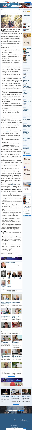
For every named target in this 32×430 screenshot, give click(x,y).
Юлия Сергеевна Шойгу (28, 55)
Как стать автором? (11, 268)
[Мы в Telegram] (24, 207)
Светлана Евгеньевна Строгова (28, 59)
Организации (15, 418)
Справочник (15, 419)
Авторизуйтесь (9, 291)
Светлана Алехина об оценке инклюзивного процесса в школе (16, 302)
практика (2, 13)
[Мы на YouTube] (28, 207)
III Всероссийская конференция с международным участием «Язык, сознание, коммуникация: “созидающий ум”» (27, 93)
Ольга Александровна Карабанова (5, 14)
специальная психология (11, 13)
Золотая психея (28, 11)
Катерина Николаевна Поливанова (28, 48)
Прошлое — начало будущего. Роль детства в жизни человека (27, 10)
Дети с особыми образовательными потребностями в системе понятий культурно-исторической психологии (16, 370)
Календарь (15, 420)
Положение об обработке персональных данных (25, 421)
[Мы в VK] (26, 207)
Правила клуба (21, 419)
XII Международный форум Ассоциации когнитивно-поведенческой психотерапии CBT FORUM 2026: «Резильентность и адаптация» (27, 87)
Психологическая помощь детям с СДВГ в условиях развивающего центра (17, 330)
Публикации (11, 2)
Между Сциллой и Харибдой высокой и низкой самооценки (27, 13)
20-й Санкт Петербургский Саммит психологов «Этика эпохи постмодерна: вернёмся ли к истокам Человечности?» (27, 97)
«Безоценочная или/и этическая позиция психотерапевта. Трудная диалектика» (5, 396)
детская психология (6, 13)
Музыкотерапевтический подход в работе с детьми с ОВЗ (17, 356)
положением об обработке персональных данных (27, 213)
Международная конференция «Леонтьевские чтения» (26, 153)
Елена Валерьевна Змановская (28, 52)
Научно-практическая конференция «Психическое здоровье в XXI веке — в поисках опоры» (27, 105)
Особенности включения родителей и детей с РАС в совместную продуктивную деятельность (6, 357)
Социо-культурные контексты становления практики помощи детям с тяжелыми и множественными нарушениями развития (16, 343)
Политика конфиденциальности (23, 420)
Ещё (17, 2)
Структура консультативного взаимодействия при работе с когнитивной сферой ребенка (4, 343)
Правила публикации (22, 418)
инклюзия (16, 13)
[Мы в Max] (29, 207)
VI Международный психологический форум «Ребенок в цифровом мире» (27, 101)
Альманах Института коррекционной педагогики (7, 252)
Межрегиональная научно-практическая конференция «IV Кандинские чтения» (26, 110)
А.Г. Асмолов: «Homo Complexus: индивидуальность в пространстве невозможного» (26, 396)
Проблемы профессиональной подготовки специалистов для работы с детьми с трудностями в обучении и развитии (6, 370)
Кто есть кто (15, 2)
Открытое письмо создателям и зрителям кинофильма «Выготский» (27, 15)
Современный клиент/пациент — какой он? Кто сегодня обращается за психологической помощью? (16, 396)
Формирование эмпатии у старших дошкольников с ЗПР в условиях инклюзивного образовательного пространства (16, 316)
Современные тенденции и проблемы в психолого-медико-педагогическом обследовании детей (5, 316)
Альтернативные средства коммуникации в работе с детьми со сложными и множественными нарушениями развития (6, 330)
